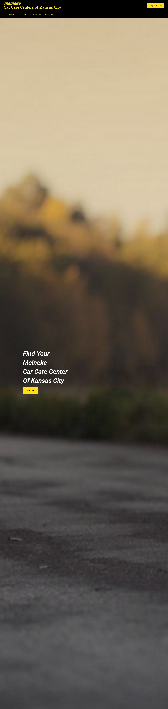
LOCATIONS (10, 14)
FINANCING (33, 14)
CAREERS (45, 14)
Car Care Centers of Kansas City (32, 7)
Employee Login (156, 5)
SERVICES (22, 14)
